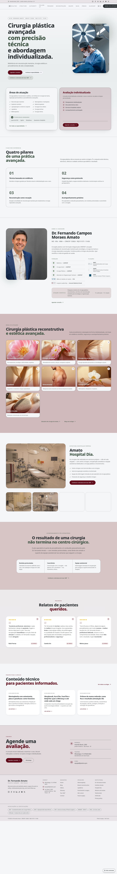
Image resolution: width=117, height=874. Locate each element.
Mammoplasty (81, 782)
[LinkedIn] (100, 1)
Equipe (71, 6)
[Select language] (99, 6)
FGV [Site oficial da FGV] (74, 279)
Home (61, 782)
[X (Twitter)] (108, 1)
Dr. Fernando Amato (100, 782)
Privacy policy (98, 798)
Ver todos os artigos (104, 684)
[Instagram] (92, 1)
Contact (62, 795)
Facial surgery (81, 795)
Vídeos (84, 6)
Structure (23, 6)
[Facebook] (95, 1)
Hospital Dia (98, 788)
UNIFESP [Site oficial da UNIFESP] (65, 263)
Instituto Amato (99, 785)
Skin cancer (81, 793)
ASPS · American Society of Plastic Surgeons (64, 809)
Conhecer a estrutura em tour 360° (82, 482)
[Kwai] (105, 1)
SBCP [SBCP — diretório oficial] (94, 262)
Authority (32, 6)
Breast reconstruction (83, 785)
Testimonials (98, 793)
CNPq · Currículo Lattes (94, 809)
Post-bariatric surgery (83, 790)
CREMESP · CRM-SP (82, 809)
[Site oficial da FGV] (54, 279)
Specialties (13, 6)
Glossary (92, 6)
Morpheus (29, 120)
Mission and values (100, 790)
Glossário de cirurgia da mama (50, 421)
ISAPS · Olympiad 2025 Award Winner (42, 809)
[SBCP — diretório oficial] (90, 264)
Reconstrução (61, 6)
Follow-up (42, 6)
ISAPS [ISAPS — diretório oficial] (94, 268)
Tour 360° (62, 793)
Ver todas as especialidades (18, 126)
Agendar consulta (15, 72)
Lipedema (80, 788)
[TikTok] (103, 1)
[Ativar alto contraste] (109, 870)
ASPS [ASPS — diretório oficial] (94, 274)
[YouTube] (98, 1)
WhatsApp (28, 760)
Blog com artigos (70, 421)
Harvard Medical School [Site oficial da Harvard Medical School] (75, 283)
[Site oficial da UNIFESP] (54, 263)
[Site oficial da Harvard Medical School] (54, 283)
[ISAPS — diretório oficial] (90, 270)
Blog (77, 6)
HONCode (97, 795)
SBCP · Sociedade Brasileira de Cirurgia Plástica (20, 809)
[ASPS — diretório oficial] (90, 275)
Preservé (50, 6)
